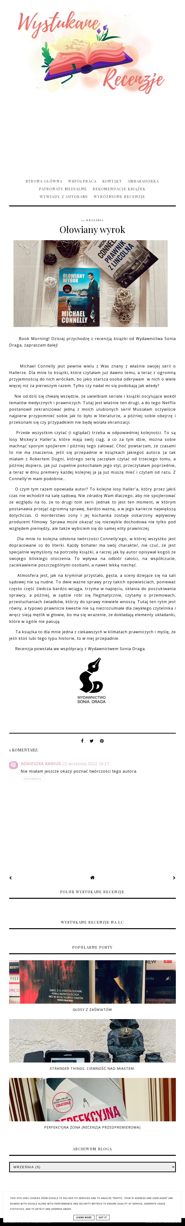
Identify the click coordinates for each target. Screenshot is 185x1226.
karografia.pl (172, 1222)
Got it (103, 1217)
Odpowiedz (32, 779)
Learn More (84, 1217)
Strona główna (44, 181)
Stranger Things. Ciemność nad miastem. (92, 1068)
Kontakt (112, 181)
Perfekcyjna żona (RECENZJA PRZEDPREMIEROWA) (92, 1127)
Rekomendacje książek (119, 188)
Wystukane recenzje (39, 1222)
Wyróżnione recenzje (119, 196)
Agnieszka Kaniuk (41, 763)
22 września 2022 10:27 (85, 763)
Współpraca (82, 181)
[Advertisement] (92, 134)
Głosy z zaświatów (92, 1009)
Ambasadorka (143, 181)
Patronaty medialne (63, 188)
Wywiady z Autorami (64, 196)
